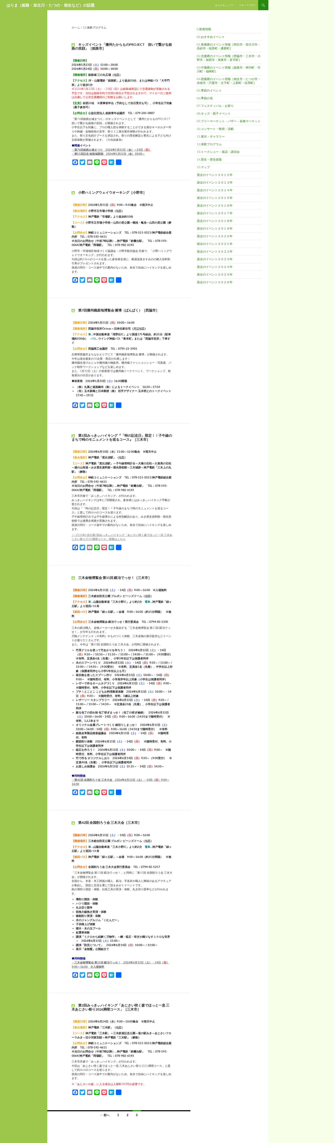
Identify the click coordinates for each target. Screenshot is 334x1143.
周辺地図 (138, 328)
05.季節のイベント (209, 90)
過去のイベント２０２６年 (215, 282)
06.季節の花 (205, 98)
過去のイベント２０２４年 (215, 267)
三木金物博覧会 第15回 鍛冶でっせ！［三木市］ (114, 578)
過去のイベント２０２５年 (215, 274)
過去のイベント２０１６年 (215, 205)
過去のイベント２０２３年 (215, 259)
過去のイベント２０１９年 (215, 228)
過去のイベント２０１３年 (215, 182)
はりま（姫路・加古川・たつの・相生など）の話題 (50, 5)
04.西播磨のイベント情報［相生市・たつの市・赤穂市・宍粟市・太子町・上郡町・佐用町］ (229, 81)
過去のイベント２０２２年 (215, 251)
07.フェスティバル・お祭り (215, 106)
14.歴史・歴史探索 (209, 159)
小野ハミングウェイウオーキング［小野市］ (112, 192)
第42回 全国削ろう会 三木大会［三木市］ (109, 822)
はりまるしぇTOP (224, 5)
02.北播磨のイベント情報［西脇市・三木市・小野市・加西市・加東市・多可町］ (229, 58)
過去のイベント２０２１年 (215, 244)
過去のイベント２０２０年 (215, 236)
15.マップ (203, 167)
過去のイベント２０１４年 (215, 190)
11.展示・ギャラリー (211, 136)
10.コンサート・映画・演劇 (215, 129)
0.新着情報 (204, 29)
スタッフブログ (247, 5)
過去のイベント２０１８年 (215, 221)
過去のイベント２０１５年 (215, 198)
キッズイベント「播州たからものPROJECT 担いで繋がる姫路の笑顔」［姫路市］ (122, 46)
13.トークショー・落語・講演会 (218, 152)
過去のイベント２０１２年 (215, 175)
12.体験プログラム (209, 144)
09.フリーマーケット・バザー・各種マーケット (229, 121)
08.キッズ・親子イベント (214, 113)
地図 (116, 74)
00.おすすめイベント (211, 37)
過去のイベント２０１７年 (215, 213)
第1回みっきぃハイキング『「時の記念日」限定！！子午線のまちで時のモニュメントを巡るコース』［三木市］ (122, 437)
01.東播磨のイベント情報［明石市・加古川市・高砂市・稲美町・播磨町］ (229, 46)
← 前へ (104, 1115)
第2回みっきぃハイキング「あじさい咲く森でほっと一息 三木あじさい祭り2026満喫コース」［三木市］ (120, 1007)
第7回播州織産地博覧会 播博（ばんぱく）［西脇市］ (118, 310)
